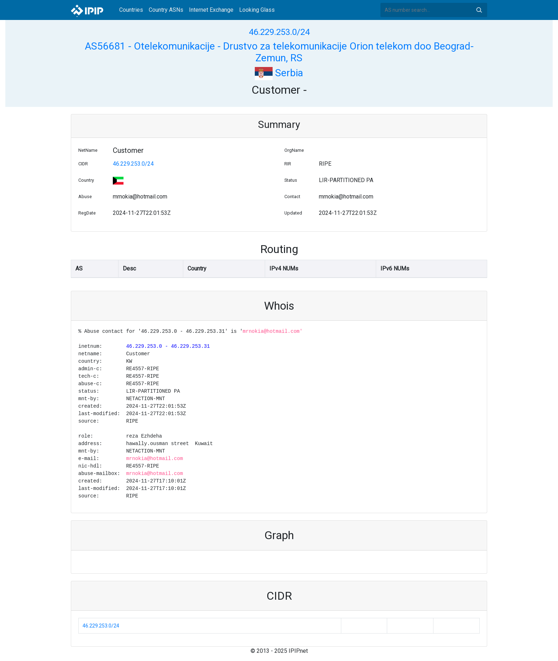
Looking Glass (257, 9)
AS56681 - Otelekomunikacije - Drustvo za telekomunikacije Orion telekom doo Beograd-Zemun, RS (279, 52)
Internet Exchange (211, 9)
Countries (131, 9)
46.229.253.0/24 (279, 32)
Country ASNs (166, 9)
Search (479, 10)
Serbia (279, 73)
